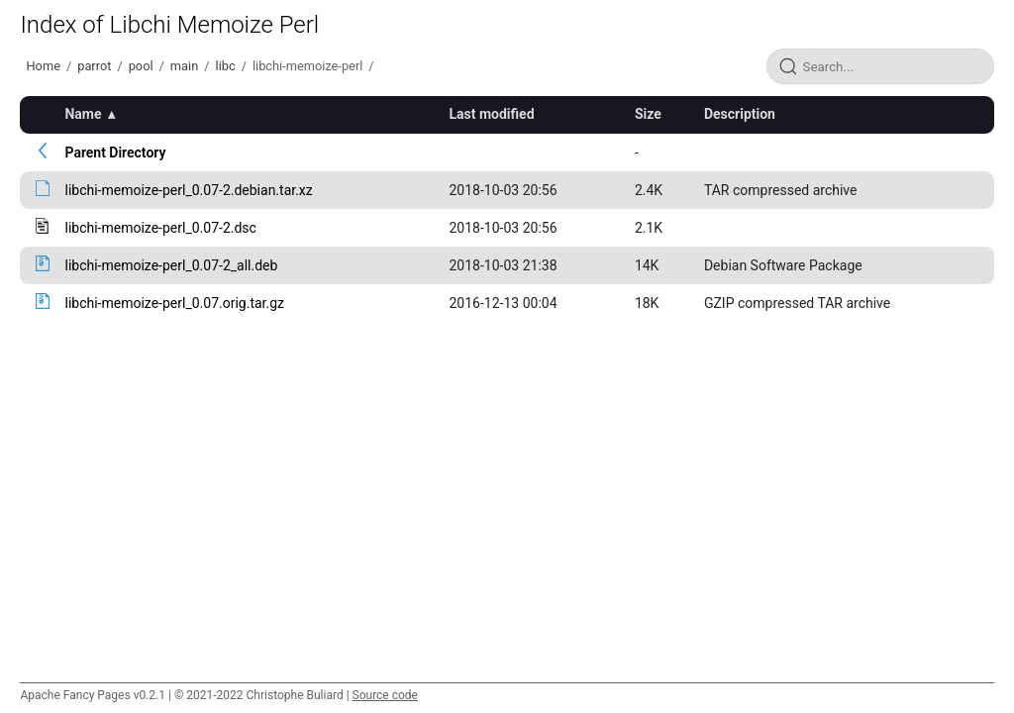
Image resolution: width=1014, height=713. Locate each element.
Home (42, 65)
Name (82, 114)
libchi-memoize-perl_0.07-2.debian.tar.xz (188, 190)
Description (739, 114)
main (184, 65)
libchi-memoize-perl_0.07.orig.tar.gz (174, 303)
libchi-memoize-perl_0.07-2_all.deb (170, 265)
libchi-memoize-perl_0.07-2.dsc (159, 228)
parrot (94, 65)
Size (648, 114)
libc (226, 65)
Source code (385, 695)
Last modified (491, 114)
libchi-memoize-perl (307, 65)
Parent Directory (114, 152)
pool (141, 65)
